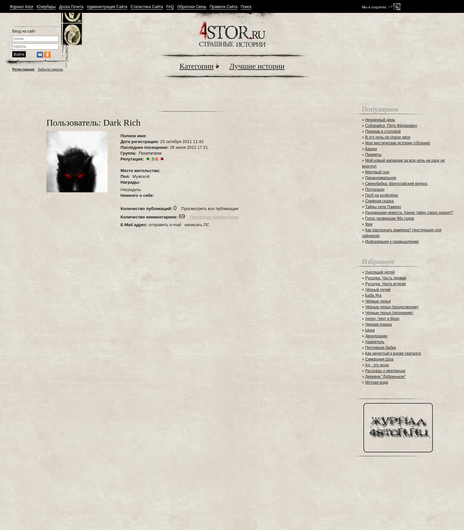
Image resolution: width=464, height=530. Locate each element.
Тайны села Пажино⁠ (383, 207)
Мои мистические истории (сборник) (397, 143)
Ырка (369, 330)
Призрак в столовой (383, 131)
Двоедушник (376, 336)
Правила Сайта (223, 7)
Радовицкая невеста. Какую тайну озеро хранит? (409, 212)
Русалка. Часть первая (385, 278)
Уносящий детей (380, 272)
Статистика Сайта (146, 7)
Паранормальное (380, 178)
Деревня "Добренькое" (385, 376)
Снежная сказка (379, 201)
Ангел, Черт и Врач (382, 318)
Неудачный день (380, 120)
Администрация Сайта (107, 7)
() (154, 159)
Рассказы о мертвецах (385, 371)
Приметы (373, 154)
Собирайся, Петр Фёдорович (391, 125)
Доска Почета (71, 7)
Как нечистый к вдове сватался (393, 353)
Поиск (246, 7)
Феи (368, 224)
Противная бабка (380, 347)
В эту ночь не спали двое (387, 137)
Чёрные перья (378, 301)
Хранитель (374, 342)
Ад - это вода (377, 365)
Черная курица (378, 324)
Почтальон (374, 189)
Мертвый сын (377, 172)
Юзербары (46, 7)
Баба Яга (373, 295)
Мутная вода (376, 382)
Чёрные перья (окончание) (389, 313)
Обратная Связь (192, 7)
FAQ (170, 7)
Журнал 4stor (22, 7)
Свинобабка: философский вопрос (396, 183)
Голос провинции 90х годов (389, 218)
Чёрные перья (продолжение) (391, 307)
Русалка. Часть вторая (385, 284)
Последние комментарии (214, 217)
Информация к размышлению (392, 241)
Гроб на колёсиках (381, 195)
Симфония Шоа (379, 359)
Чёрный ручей (378, 289)
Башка (371, 149)
